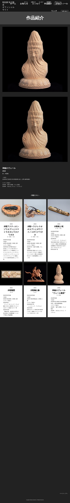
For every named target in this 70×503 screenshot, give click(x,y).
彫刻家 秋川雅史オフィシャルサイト (8, 6)
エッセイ (41, 2)
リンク (49, 4)
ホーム (26, 2)
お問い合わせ (57, 3)
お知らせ (33, 2)
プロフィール (58, 2)
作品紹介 (49, 2)
